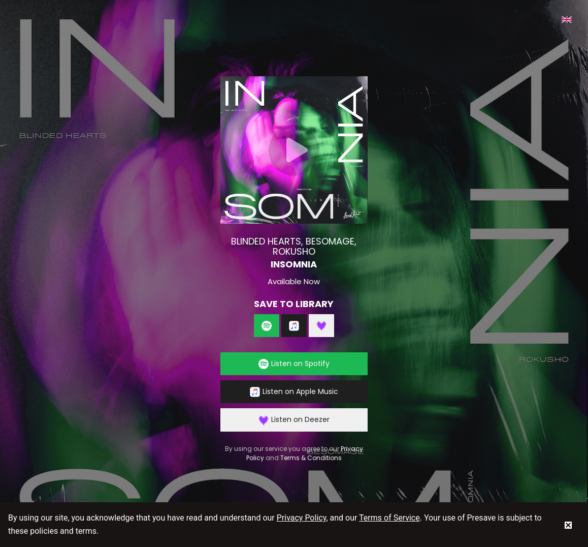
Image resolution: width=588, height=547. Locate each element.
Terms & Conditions (311, 457)
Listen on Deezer (294, 419)
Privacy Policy (301, 518)
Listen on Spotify (294, 363)
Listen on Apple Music (294, 391)
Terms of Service (389, 518)
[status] (568, 524)
